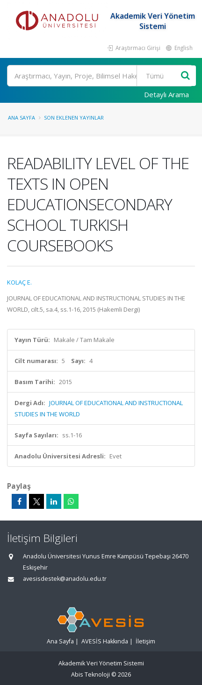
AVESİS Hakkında (104, 641)
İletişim (145, 641)
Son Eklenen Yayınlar (74, 117)
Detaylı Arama (166, 94)
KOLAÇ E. (19, 282)
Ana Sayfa (21, 117)
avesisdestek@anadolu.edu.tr (65, 579)
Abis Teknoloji (90, 674)
